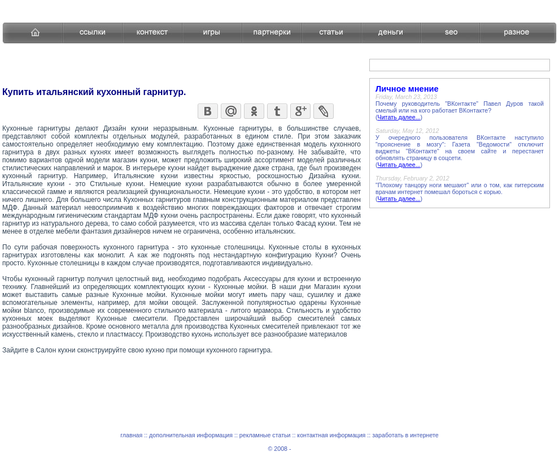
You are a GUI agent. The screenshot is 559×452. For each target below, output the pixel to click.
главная (131, 435)
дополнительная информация (191, 435)
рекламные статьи (265, 435)
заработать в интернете (405, 435)
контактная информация (331, 435)
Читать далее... (399, 117)
